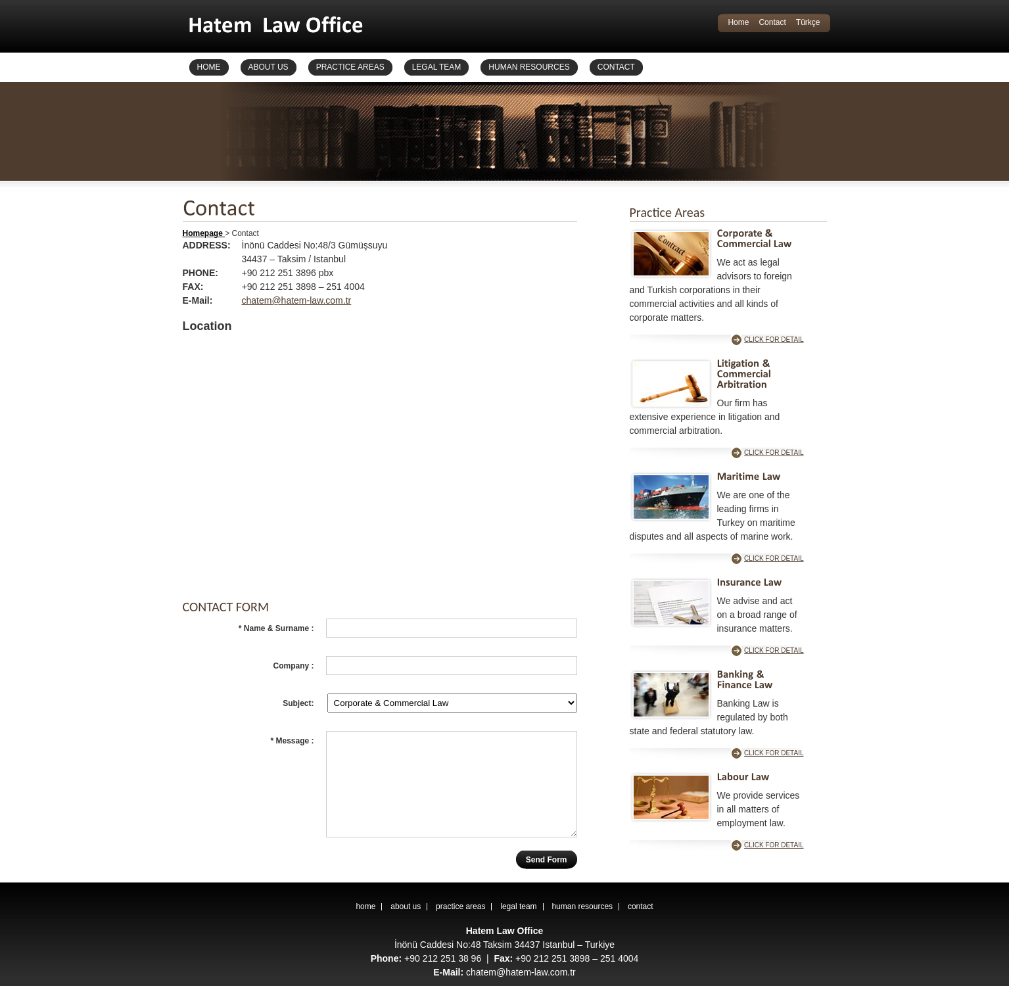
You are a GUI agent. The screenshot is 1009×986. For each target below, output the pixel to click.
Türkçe (808, 22)
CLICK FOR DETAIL (773, 339)
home (365, 906)
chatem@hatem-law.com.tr (297, 300)
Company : (293, 665)
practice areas (460, 906)
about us (405, 906)
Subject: (298, 703)
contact (640, 906)
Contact (772, 22)
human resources (582, 906)
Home (738, 22)
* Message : (292, 740)
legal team (518, 906)
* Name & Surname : (276, 628)
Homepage (204, 233)
